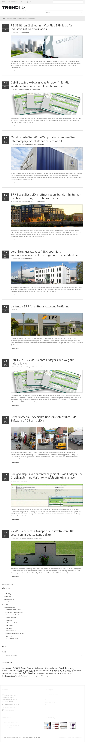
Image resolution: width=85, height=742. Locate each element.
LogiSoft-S (9, 620)
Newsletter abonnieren (11, 723)
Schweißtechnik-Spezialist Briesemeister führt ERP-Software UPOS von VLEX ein (44, 418)
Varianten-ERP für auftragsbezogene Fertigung (40, 306)
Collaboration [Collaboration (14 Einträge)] (39, 668)
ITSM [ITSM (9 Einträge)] (47, 673)
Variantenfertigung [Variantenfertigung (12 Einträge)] (20, 676)
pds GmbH (9, 628)
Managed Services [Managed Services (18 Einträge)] (56, 673)
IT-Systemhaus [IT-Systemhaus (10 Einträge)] (41, 673)
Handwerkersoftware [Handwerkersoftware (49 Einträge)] (61, 671)
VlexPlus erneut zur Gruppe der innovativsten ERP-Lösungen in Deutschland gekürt (42, 533)
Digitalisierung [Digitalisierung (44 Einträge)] (66, 668)
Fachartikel (24, 481)
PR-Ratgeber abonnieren (11, 725)
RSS (78, 6)
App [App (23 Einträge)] (4, 668)
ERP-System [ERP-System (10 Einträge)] (39, 670)
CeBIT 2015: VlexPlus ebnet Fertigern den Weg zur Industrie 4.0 (42, 361)
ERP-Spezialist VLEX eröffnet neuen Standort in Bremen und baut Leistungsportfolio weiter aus (46, 196)
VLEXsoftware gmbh (35, 89)
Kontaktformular (9, 710)
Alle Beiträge (7, 594)
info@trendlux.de (10, 707)
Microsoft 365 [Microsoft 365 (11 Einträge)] (68, 673)
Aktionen (48, 705)
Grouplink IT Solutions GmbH (14, 612)
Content (47, 700)
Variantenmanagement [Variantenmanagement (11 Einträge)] (33, 676)
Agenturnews (7, 596)
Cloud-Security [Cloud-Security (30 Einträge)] (27, 668)
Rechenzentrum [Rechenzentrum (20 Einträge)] (8, 676)
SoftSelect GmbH (11, 631)
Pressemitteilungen (24, 89)
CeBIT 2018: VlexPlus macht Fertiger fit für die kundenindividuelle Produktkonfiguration (40, 84)
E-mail (81, 6)
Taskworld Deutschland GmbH (14, 633)
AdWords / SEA (50, 702)
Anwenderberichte (24, 32)
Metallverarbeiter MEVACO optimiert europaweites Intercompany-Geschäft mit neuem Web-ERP (43, 139)
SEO (46, 697)
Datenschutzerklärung (75, 737)
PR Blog (6, 604)
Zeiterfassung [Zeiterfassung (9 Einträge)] (44, 676)
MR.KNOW (9, 625)
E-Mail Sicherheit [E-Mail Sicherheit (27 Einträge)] (10, 671)
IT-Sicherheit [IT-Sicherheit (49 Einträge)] (29, 673)
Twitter (71, 6)
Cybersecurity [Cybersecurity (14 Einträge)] (49, 668)
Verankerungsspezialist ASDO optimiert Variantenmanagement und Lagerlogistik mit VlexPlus (44, 253)
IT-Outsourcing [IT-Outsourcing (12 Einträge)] (6, 673)
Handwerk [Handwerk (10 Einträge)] (46, 670)
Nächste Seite (9, 584)
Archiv (4, 652)
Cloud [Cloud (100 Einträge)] (15, 668)
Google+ (74, 6)
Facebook (67, 6)
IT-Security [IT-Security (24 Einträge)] (16, 673)
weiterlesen (15, 71)
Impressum (62, 737)
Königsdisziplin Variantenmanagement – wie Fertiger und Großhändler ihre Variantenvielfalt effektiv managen (47, 476)
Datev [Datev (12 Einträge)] (56, 668)
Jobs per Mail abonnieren (11, 728)
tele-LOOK (9, 636)
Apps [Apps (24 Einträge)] (8, 668)
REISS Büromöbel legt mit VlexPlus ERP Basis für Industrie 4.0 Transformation (41, 27)
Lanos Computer (11, 617)
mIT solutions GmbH (12, 623)
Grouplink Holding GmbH (13, 609)
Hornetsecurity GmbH (12, 615)
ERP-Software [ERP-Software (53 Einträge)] (26, 671)
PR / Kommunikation (51, 695)
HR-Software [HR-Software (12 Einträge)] (77, 671)
